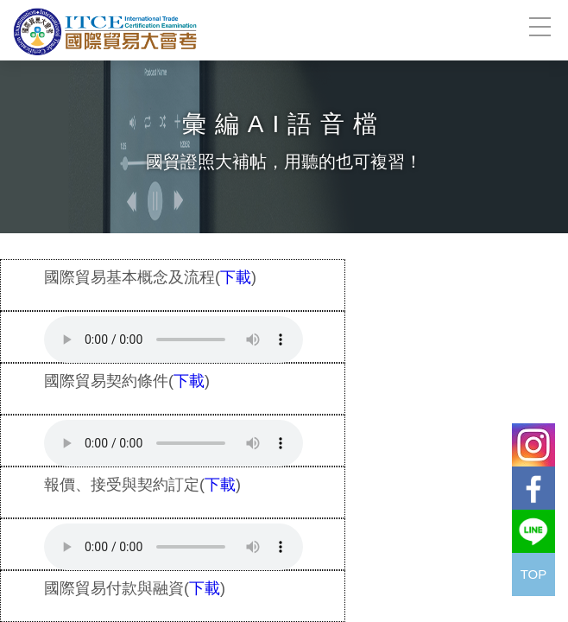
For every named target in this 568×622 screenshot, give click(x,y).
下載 (235, 277)
